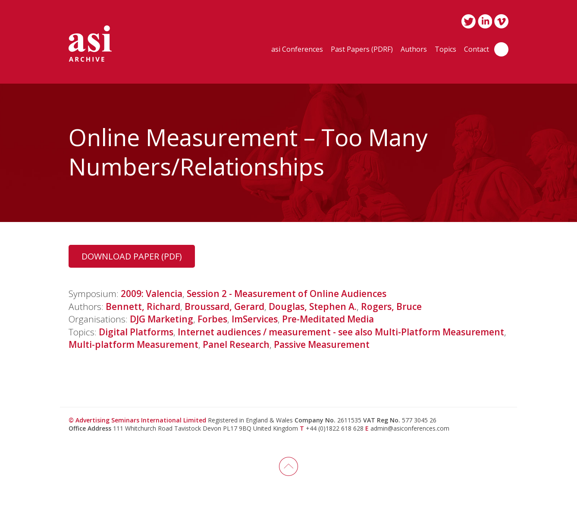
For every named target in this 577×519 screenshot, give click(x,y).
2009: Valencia (151, 294)
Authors (414, 50)
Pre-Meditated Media (328, 319)
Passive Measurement (322, 344)
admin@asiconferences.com (409, 428)
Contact (476, 50)
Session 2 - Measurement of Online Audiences (286, 294)
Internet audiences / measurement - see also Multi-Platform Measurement (341, 332)
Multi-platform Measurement (133, 344)
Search (501, 49)
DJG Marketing (161, 319)
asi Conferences (297, 50)
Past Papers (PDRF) (362, 50)
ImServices (255, 319)
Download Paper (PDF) (132, 256)
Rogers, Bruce (391, 306)
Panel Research (236, 344)
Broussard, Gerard (224, 306)
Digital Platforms (136, 332)
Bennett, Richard (143, 306)
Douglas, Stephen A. (313, 306)
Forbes (212, 319)
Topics (445, 50)
